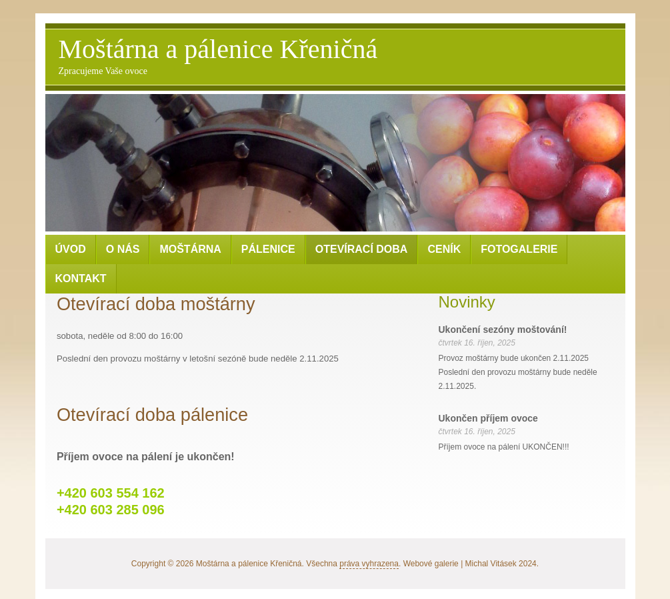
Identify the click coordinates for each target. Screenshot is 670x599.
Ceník (444, 249)
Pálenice (268, 249)
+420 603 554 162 (111, 493)
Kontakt (81, 278)
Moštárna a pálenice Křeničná (218, 56)
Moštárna (190, 249)
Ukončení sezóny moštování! (503, 329)
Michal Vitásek (491, 563)
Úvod (70, 249)
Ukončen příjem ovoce (488, 418)
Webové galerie (431, 563)
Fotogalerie (519, 249)
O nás (123, 249)
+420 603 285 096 (111, 509)
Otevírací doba (361, 249)
